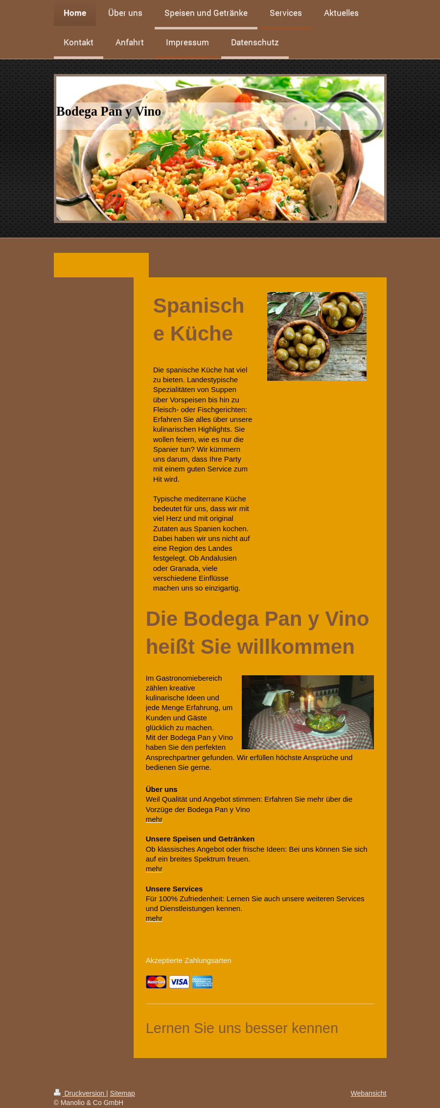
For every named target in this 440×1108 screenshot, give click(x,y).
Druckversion (80, 1093)
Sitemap (122, 1093)
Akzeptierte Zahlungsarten (189, 960)
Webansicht (369, 1093)
